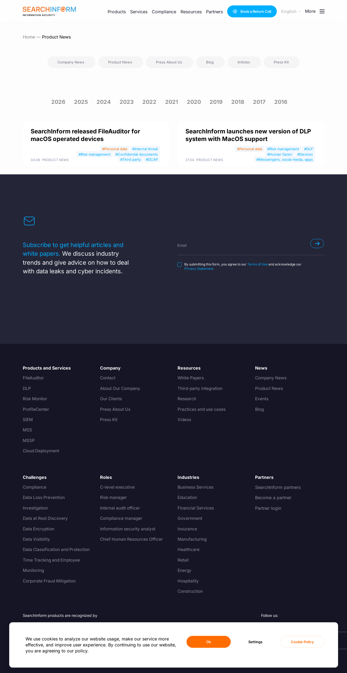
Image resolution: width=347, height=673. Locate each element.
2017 (259, 102)
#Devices (305, 154)
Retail (183, 560)
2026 (58, 102)
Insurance (187, 529)
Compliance (164, 11)
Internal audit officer (120, 508)
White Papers (191, 378)
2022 (149, 102)
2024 (104, 102)
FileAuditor (33, 378)
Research (187, 399)
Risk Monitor (35, 399)
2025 (81, 102)
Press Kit (109, 419)
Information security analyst (128, 529)
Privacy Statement (198, 269)
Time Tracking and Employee (52, 560)
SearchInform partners (278, 487)
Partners (214, 11)
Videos (185, 419)
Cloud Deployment (42, 451)
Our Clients (111, 399)
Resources (191, 11)
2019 (216, 102)
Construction (191, 591)
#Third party (130, 159)
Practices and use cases (202, 409)
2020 (194, 102)
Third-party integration (201, 388)
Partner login (268, 508)
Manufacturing (192, 539)
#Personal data (114, 149)
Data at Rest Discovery (46, 518)
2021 (171, 102)
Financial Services (196, 508)
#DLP (308, 149)
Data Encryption (39, 529)
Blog (259, 409)
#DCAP (152, 159)
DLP (27, 388)
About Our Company (121, 388)
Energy (185, 570)
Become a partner (273, 497)
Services (138, 11)
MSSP (29, 440)
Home (29, 37)
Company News (271, 378)
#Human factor (279, 154)
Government (190, 518)
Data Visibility (37, 539)
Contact (108, 378)
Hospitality (188, 581)
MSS (27, 430)
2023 (127, 102)
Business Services (196, 487)
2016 (280, 102)
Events (262, 399)
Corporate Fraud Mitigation (50, 581)
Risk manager (114, 497)
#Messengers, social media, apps (284, 159)
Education (188, 497)
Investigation (36, 508)
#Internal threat (145, 149)
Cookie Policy (302, 642)
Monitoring (34, 570)
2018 (237, 102)
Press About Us (115, 409)
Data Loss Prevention (44, 497)
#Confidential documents (136, 154)
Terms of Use (257, 264)
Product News (55, 160)
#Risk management (94, 154)
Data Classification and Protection (57, 549)
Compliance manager (122, 518)
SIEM (28, 419)
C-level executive (118, 487)
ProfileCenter (36, 409)
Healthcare (189, 549)
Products (117, 11)
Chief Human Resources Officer (132, 539)
